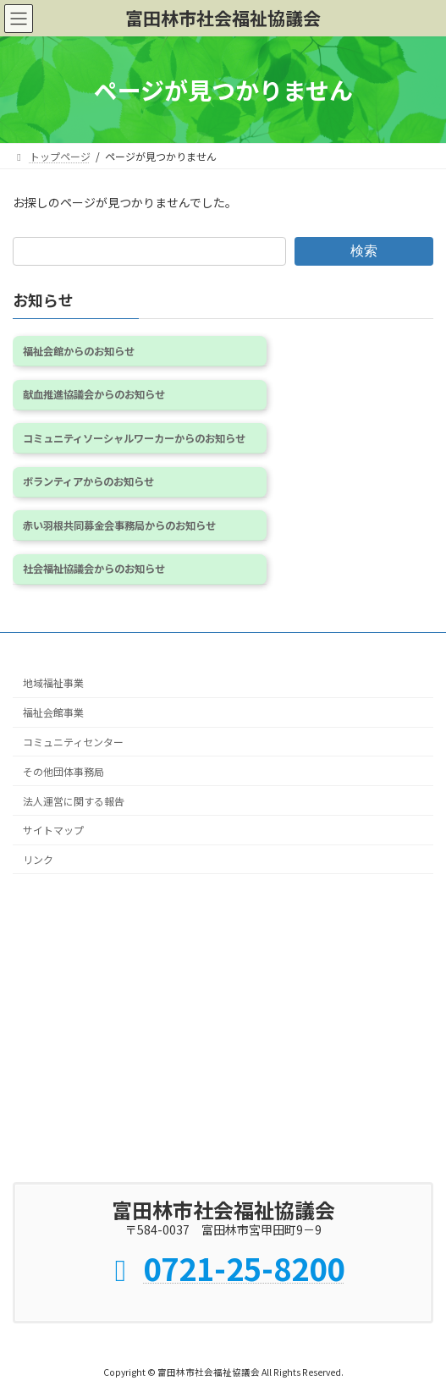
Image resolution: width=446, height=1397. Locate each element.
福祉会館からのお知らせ (79, 351)
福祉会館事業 (53, 712)
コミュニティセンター (73, 741)
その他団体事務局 (63, 771)
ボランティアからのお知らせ (88, 481)
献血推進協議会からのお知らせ (94, 394)
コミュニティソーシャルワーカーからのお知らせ (134, 438)
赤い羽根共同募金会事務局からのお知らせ (119, 525)
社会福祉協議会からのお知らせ (94, 569)
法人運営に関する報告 (73, 801)
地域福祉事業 (53, 682)
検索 (363, 251)
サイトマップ (53, 829)
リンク (38, 859)
